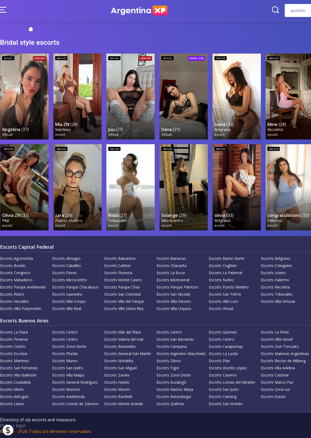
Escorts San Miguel (120, 367)
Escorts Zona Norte (69, 346)
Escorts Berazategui (174, 396)
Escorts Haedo (116, 381)
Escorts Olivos (169, 360)
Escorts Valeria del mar (124, 338)
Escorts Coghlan (223, 265)
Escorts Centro (65, 331)
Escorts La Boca (171, 272)
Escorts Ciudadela (15, 381)
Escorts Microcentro (69, 279)
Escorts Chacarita (172, 265)
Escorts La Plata (14, 331)
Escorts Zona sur (275, 389)
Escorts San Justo (224, 389)
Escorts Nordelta (118, 360)
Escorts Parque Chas (122, 286)
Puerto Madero (69, 220)
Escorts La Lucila (223, 353)
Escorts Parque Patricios (177, 286)
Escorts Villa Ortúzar (278, 301)
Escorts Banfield (118, 396)
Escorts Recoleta (275, 286)
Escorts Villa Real (66, 308)
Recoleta (275, 129)
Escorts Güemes (223, 331)
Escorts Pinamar (14, 338)
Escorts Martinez (14, 360)
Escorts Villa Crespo (69, 301)
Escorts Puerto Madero (229, 286)
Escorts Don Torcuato (280, 346)
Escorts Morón (117, 389)
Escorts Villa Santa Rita (123, 308)
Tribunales (117, 220)
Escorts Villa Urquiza (174, 308)
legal (20, 425)
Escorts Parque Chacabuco (75, 286)
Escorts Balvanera (119, 258)
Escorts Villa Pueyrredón (20, 308)
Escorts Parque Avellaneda (23, 286)
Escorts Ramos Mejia (175, 389)
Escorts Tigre (168, 367)
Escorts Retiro (12, 293)
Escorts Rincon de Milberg (283, 360)
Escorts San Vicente (226, 403)
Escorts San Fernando (19, 367)
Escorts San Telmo (225, 293)
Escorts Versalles (14, 301)
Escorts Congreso (15, 272)
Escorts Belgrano (275, 258)
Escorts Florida (65, 353)
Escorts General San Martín (127, 353)
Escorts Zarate (116, 374)
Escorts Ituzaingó (171, 381)
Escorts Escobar (14, 353)
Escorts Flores (64, 272)
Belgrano (222, 129)
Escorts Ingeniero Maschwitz (181, 353)
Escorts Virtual (221, 308)
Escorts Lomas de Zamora (75, 403)
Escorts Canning (222, 396)
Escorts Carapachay (226, 346)
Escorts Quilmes (170, 403)
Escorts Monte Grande (123, 403)
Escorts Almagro (66, 258)
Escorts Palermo (275, 279)
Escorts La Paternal (225, 272)
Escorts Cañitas (117, 265)
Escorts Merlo (12, 389)
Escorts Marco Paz (277, 381)
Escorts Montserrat (173, 279)
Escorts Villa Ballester (18, 374)
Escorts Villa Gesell (277, 338)
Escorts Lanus (12, 403)
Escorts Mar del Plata (122, 331)
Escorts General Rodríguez (75, 381)
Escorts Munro (64, 360)
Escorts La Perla (275, 331)
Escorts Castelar (275, 374)
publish (298, 10)
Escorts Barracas (171, 258)
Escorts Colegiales (276, 265)
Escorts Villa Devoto (174, 301)
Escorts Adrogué (14, 396)
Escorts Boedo (12, 265)
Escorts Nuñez (221, 279)
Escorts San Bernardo (175, 338)
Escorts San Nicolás (174, 293)
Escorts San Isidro (67, 367)
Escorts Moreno (66, 389)
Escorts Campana (172, 346)
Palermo (274, 220)
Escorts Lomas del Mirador (232, 381)
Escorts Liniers (273, 272)
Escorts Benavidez (120, 346)
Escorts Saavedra (67, 293)
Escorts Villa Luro (223, 301)
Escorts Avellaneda (68, 396)
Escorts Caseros (223, 374)
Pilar (6, 220)
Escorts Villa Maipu (68, 374)
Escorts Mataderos (16, 279)
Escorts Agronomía (16, 258)
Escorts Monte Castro (123, 279)
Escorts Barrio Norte (226, 258)
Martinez (63, 129)
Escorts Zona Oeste (174, 374)
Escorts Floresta (118, 272)
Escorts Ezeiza (273, 396)
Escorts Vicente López (228, 367)
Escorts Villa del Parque (124, 301)
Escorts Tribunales (276, 293)
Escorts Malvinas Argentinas (285, 353)
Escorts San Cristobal (122, 293)
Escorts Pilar (219, 360)
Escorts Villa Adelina (278, 367)
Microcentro (172, 220)
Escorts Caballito (66, 265)
